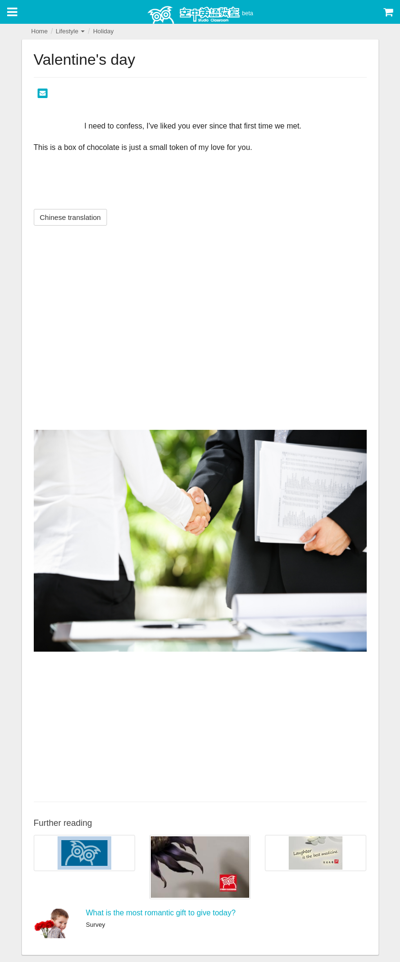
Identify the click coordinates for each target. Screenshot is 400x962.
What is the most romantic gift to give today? (161, 913)
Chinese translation (70, 217)
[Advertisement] (200, 725)
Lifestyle (70, 31)
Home (39, 31)
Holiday (103, 31)
